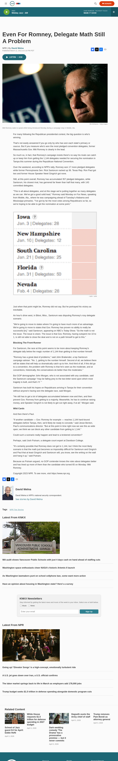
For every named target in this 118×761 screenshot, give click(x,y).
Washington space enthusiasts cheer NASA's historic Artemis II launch (38, 575)
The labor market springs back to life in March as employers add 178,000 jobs (42, 695)
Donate (107, 4)
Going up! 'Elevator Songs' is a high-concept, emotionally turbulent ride (39, 679)
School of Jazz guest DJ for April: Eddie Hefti (14, 747)
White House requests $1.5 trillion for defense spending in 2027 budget (36, 736)
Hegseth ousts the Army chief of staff (80, 732)
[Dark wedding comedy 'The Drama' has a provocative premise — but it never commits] (59, 735)
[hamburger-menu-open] (6, 3)
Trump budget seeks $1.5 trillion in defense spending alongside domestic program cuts (47, 703)
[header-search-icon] (95, 4)
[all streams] (114, 12)
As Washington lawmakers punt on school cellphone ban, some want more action (44, 583)
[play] (6, 12)
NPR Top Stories (17, 512)
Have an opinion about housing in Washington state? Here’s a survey (37, 591)
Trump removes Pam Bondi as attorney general (101, 733)
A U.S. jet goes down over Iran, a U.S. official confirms (30, 687)
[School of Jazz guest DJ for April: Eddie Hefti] (15, 735)
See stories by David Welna (29, 501)
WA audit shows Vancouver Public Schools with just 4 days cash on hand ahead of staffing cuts (51, 567)
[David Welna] (7, 495)
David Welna (18, 50)
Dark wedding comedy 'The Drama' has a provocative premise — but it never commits (57, 750)
